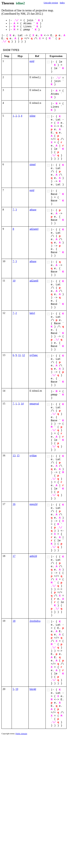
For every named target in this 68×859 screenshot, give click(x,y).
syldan (33, 455)
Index (62, 2)
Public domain (21, 733)
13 (14, 455)
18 (14, 620)
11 (19, 355)
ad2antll (34, 280)
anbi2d (33, 556)
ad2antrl (34, 228)
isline (33, 115)
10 (14, 280)
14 (22, 403)
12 (23, 355)
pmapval (34, 403)
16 (14, 504)
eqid (32, 61)
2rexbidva (35, 620)
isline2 (20, 3)
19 (16, 689)
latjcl (32, 313)
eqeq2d (33, 504)
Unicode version (51, 2)
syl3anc (34, 355)
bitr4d (33, 689)
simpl (33, 164)
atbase (33, 209)
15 (18, 455)
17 (14, 556)
